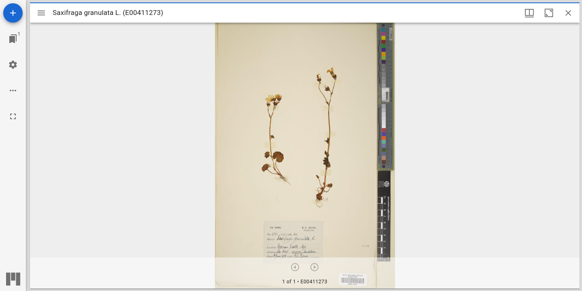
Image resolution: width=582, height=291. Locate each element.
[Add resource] (13, 13)
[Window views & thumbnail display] (529, 13)
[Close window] (568, 13)
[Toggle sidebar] (41, 13)
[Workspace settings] (13, 64)
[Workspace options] (13, 90)
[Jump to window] (13, 38)
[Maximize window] (549, 13)
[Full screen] (13, 116)
